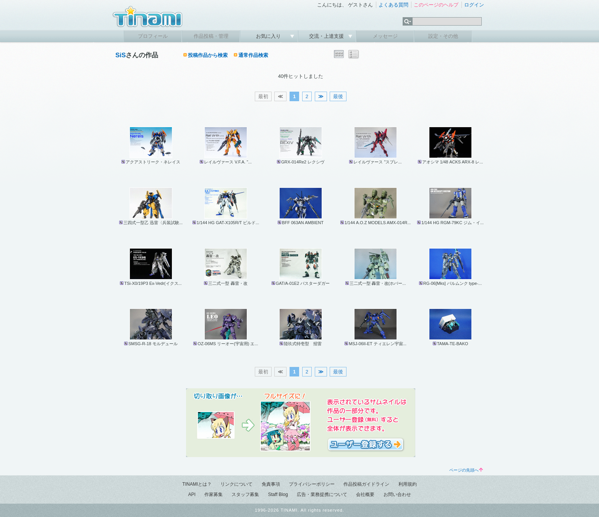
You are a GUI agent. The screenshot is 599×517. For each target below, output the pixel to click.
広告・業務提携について (322, 494)
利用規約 (407, 484)
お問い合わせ (397, 494)
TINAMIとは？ (197, 484)
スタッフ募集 (245, 494)
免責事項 (271, 484)
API (191, 494)
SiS (120, 55)
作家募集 (213, 494)
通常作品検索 (253, 55)
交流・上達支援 (327, 36)
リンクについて (236, 484)
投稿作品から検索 (208, 55)
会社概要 (365, 494)
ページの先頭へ (466, 470)
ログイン (474, 5)
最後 (338, 96)
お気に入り (269, 36)
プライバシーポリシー (312, 484)
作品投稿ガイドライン (366, 484)
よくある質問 (393, 5)
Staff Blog (278, 494)
